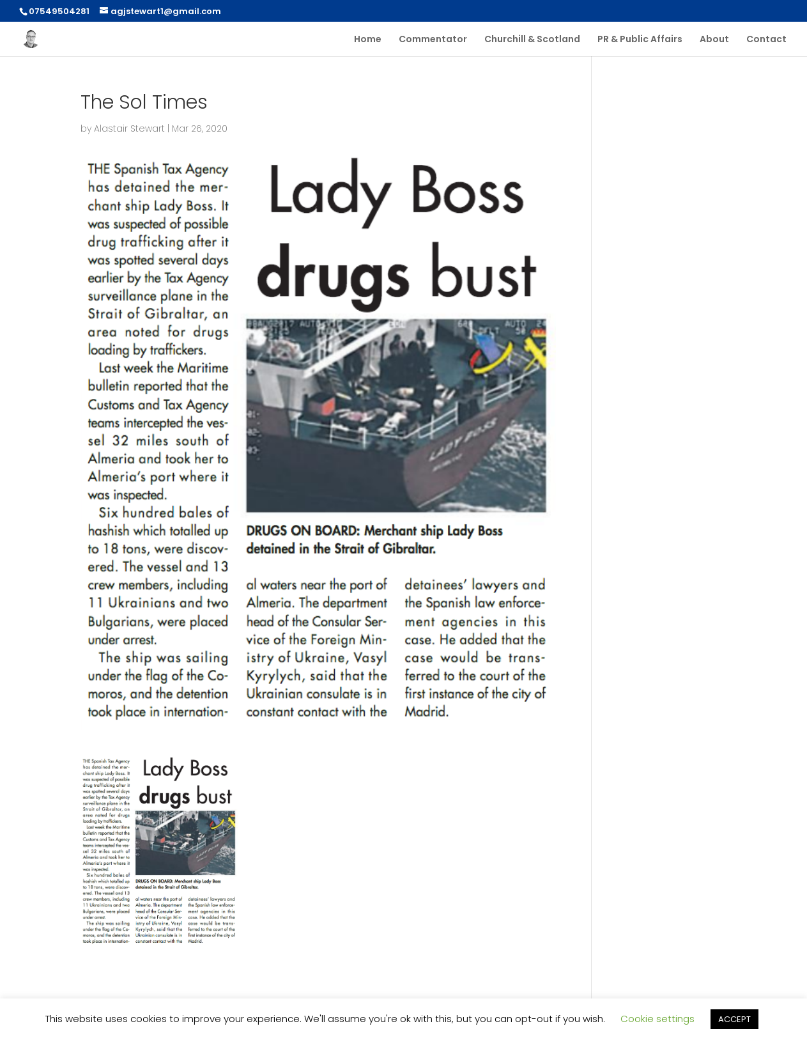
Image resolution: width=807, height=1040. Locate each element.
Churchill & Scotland (532, 40)
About (714, 40)
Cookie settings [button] (657, 1018)
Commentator (433, 40)
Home (367, 40)
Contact (766, 40)
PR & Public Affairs (639, 40)
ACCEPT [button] (734, 1019)
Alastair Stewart (129, 128)
